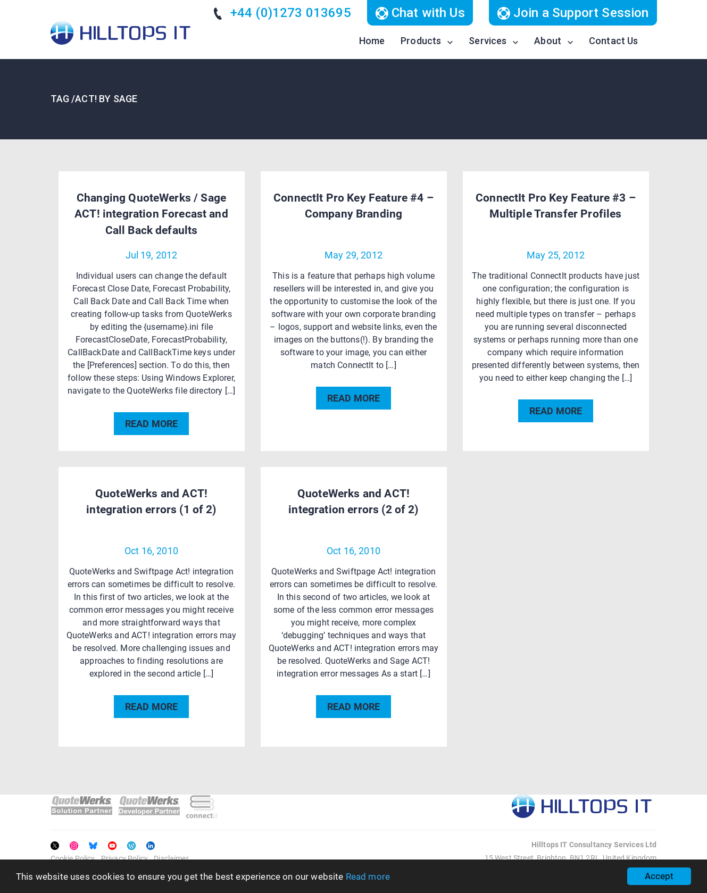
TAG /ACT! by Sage (94, 98)
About (547, 40)
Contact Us (613, 40)
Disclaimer (171, 858)
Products (421, 40)
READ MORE (151, 423)
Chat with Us (420, 12)
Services (487, 40)
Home (372, 40)
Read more (368, 876)
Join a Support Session (573, 12)
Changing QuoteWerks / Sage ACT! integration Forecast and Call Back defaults (151, 214)
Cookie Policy (73, 858)
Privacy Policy (124, 858)
